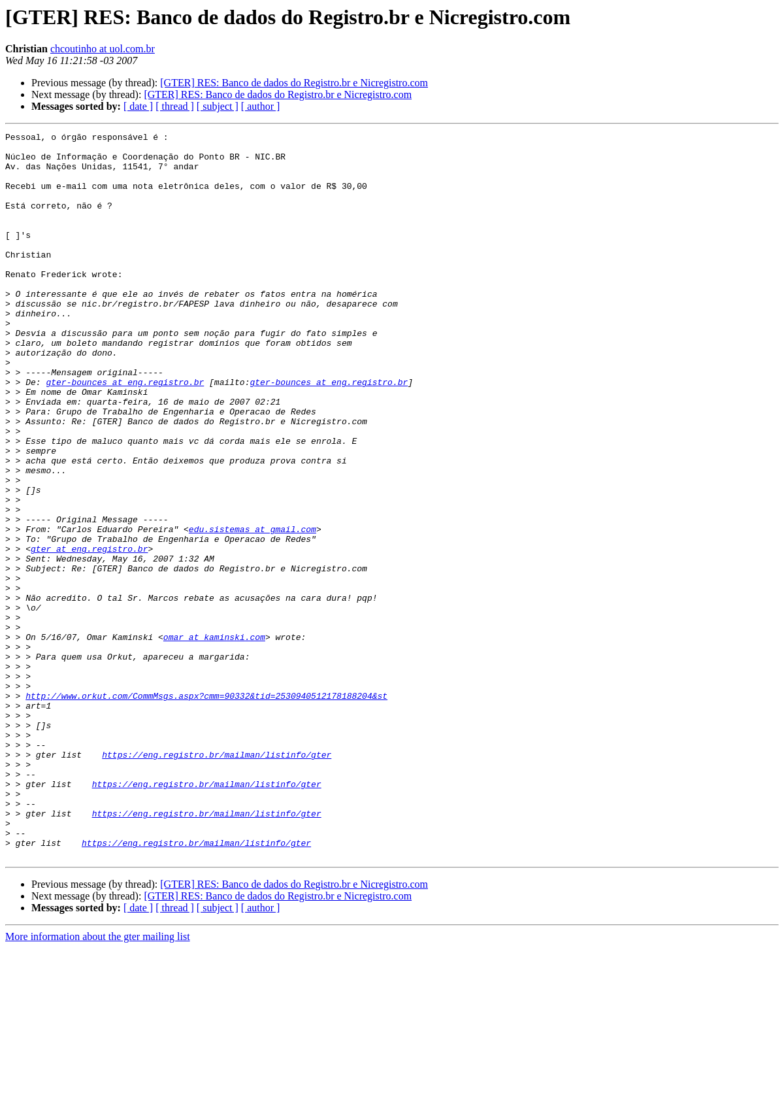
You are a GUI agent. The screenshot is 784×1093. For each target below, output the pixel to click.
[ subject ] (217, 106)
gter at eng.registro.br (89, 633)
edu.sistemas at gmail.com (252, 609)
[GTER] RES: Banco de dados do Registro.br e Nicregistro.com (294, 82)
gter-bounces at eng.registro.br (125, 433)
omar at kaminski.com (214, 739)
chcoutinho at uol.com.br (102, 48)
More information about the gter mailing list (97, 1081)
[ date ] (138, 106)
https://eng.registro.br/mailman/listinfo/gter (216, 880)
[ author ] (260, 106)
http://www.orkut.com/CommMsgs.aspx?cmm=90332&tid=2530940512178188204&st (206, 809)
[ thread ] (174, 106)
